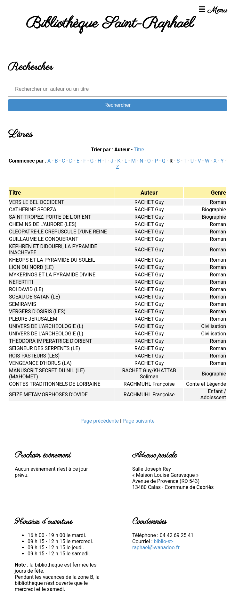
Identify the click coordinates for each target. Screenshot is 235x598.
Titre (139, 150)
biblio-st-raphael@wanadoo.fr (156, 544)
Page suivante (139, 421)
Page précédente (100, 421)
